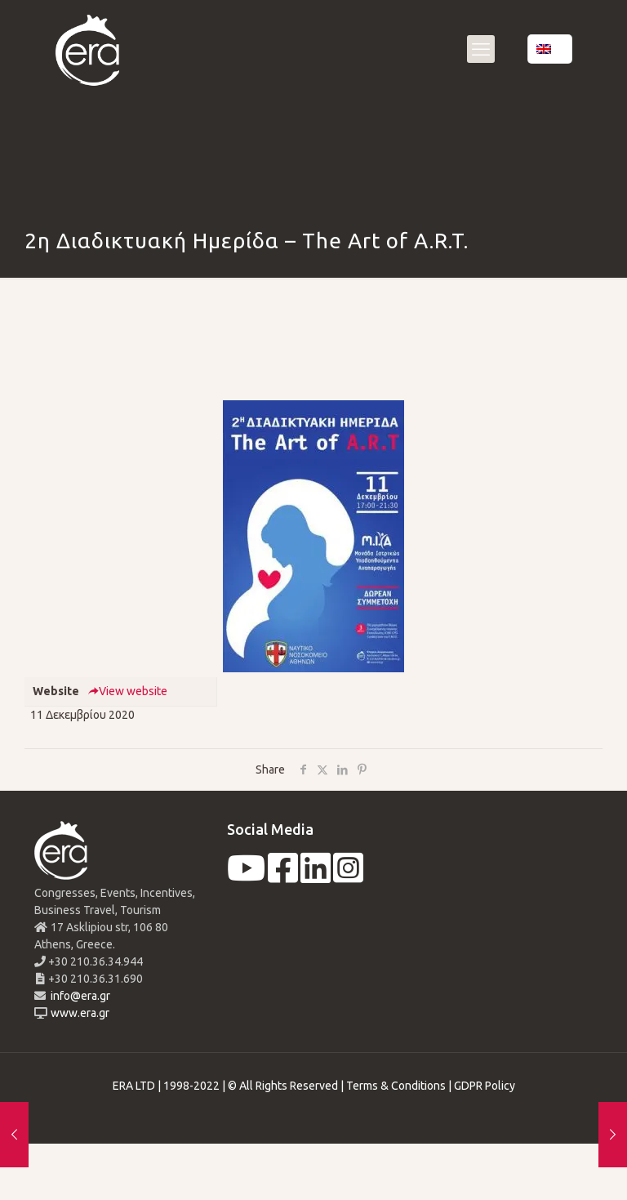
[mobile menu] (481, 49)
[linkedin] (315, 876)
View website (127, 691)
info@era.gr (79, 995)
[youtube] (246, 876)
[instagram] (348, 876)
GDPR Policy (484, 1085)
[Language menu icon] (549, 49)
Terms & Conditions (396, 1085)
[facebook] (283, 876)
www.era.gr (77, 1012)
